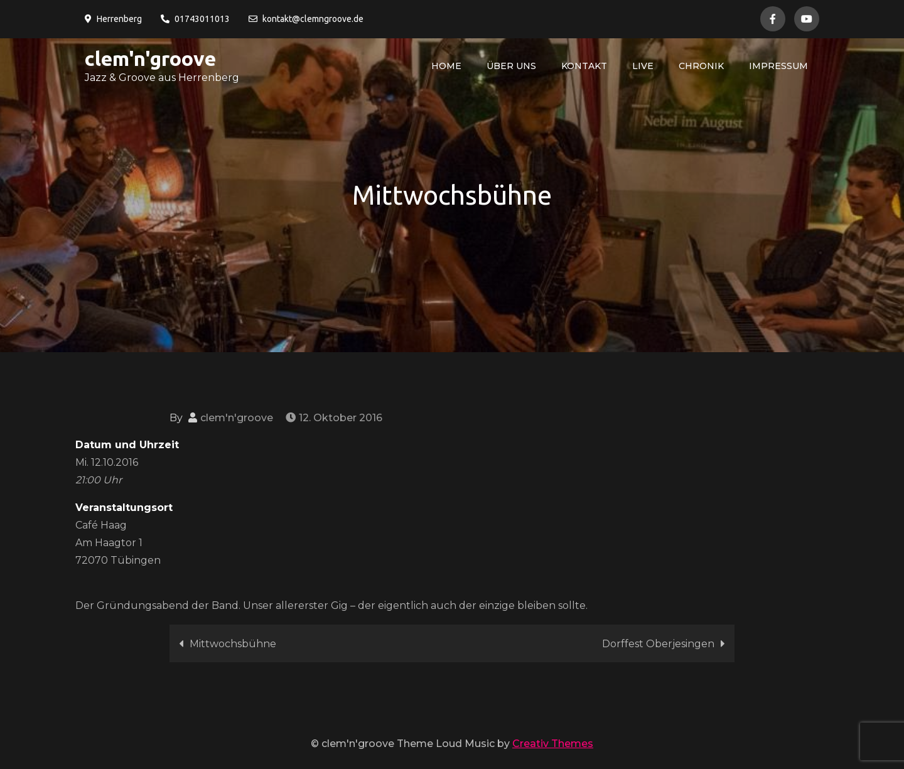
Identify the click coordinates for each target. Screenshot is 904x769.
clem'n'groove (150, 58)
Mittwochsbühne (233, 644)
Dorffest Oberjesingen (658, 644)
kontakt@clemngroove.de (306, 19)
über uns (511, 66)
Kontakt (584, 66)
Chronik (701, 66)
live (643, 66)
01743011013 (195, 19)
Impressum (778, 66)
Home (446, 66)
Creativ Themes (552, 744)
